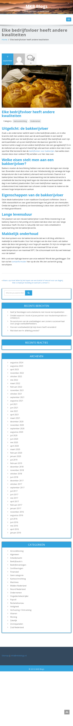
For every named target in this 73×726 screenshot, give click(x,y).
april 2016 (14, 529)
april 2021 (14, 414)
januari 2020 (15, 456)
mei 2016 (14, 526)
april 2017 (14, 501)
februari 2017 (16, 505)
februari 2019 (16, 463)
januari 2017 (15, 508)
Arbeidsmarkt (16, 558)
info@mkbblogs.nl (19, 655)
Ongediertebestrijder (19, 596)
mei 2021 (14, 411)
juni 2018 (14, 477)
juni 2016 (14, 522)
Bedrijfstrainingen (18, 565)
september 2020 (17, 428)
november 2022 (17, 373)
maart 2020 (15, 449)
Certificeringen (16, 568)
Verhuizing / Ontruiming (20, 610)
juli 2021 (13, 404)
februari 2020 (16, 453)
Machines (14, 582)
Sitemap (5, 655)
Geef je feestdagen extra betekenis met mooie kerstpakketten (37, 312)
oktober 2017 (16, 484)
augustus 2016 (16, 515)
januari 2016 (15, 533)
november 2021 (17, 390)
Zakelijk (13, 620)
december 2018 (16, 467)
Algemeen (14, 554)
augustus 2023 (16, 366)
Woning (13, 617)
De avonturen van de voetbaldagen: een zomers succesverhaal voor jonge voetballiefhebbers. (37, 322)
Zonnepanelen (16, 624)
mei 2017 (14, 498)
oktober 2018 (16, 474)
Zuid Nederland (17, 627)
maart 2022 (15, 383)
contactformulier (19, 261)
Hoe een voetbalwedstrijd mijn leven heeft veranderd (33, 327)
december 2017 (16, 480)
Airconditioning (17, 551)
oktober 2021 (16, 394)
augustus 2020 (16, 432)
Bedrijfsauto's (16, 561)
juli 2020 (13, 435)
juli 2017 (13, 491)
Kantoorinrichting (20, 121)
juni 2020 (14, 439)
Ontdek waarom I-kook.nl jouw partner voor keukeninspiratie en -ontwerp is (39, 316)
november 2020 (17, 425)
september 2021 (17, 397)
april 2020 (14, 446)
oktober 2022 (16, 376)
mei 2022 (14, 380)
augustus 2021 (16, 401)
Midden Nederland (18, 586)
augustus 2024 (16, 362)
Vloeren (13, 613)
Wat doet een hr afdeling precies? (24, 330)
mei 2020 (14, 442)
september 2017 (17, 487)
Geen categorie (16, 575)
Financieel (14, 572)
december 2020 (16, 421)
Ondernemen (35, 121)
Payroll (13, 599)
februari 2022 (16, 387)
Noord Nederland (18, 589)
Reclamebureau (17, 603)
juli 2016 (13, 519)
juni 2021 (14, 408)
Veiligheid (14, 606)
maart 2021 (15, 418)
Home (4, 39)
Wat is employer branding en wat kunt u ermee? (30, 283)
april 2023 (14, 369)
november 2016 (17, 512)
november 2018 (17, 470)
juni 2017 (14, 494)
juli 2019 (13, 460)
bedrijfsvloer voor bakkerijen (41, 151)
